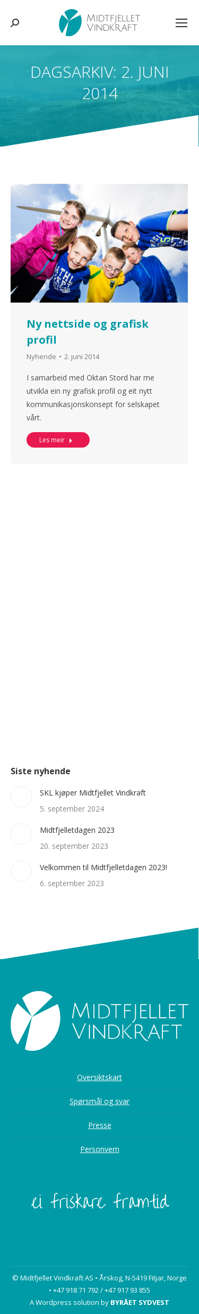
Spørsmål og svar (99, 1101)
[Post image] (21, 796)
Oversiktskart (99, 1077)
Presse (99, 1125)
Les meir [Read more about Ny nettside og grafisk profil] (56, 449)
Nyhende (41, 366)
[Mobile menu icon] (181, 23)
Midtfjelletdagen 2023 (77, 830)
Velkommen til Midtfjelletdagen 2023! (103, 867)
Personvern (99, 1149)
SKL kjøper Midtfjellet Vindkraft (93, 793)
